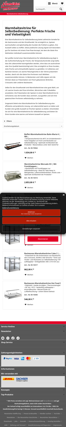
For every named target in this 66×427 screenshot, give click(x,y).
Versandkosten (48, 401)
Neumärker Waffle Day (12, 413)
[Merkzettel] (62, 3)
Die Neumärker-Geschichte (27, 417)
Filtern (8, 121)
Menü (53, 3)
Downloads (8, 421)
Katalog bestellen (54, 421)
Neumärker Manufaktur (49, 417)
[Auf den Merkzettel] (29, 157)
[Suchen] (61, 9)
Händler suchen (45, 413)
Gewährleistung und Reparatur (39, 425)
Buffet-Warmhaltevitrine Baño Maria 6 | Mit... (42, 135)
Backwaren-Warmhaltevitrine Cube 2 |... (42, 253)
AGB (5, 425)
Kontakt (23, 421)
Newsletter (11, 417)
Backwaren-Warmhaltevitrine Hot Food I (42, 283)
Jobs (16, 421)
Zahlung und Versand (17, 425)
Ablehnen (31, 213)
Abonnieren (43, 239)
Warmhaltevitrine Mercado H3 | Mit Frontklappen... (40, 165)
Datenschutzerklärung (37, 421)
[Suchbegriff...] (49, 9)
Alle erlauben (31, 221)
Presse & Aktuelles (30, 413)
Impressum (57, 425)
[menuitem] (53, 3)
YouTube (57, 413)
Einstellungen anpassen (31, 228)
